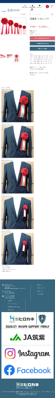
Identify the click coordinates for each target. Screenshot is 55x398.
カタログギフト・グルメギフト (39, 304)
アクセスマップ (35, 300)
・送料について (39, 291)
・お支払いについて (40, 288)
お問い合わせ (11, 309)
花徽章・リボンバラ (35, 34)
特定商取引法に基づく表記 (14, 306)
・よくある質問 (39, 294)
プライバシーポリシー (13, 303)
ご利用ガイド (39, 284)
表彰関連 (32, 32)
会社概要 (10, 300)
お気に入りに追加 (42, 48)
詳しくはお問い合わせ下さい (42, 38)
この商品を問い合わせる (42, 43)
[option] (13, 26)
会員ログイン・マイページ (38, 308)
